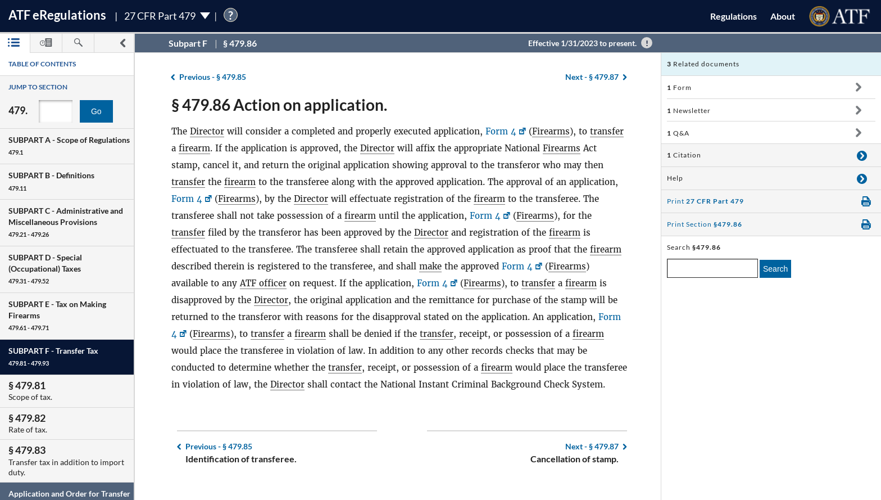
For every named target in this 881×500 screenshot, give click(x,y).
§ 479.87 (592, 77)
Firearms (551, 131)
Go (96, 111)
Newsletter (689, 110)
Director (207, 131)
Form (679, 87)
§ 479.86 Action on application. (279, 104)
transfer (607, 131)
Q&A (678, 133)
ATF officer (263, 283)
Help (675, 178)
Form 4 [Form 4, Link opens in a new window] (500, 131)
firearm (194, 148)
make (430, 266)
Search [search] (775, 268)
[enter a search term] (712, 268)
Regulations (733, 16)
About (782, 16)
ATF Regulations (57, 14)
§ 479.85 (212, 77)
